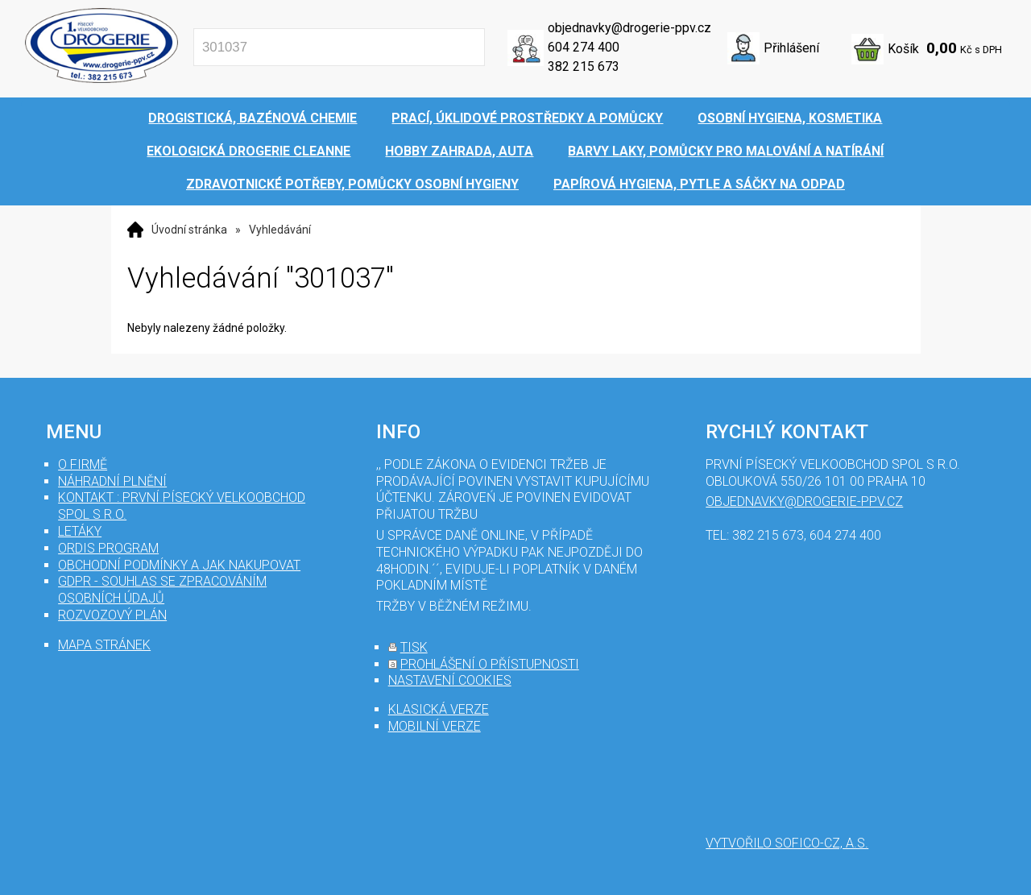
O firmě (82, 464)
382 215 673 (583, 66)
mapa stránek (104, 645)
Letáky (79, 531)
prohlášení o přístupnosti (489, 664)
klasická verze (438, 709)
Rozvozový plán (112, 615)
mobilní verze (434, 726)
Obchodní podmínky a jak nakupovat (179, 565)
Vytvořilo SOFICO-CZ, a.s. (787, 843)
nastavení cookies (449, 680)
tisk (414, 647)
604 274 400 (583, 47)
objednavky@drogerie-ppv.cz (629, 27)
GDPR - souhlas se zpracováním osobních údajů (162, 590)
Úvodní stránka (189, 229)
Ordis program (108, 548)
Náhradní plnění (112, 481)
